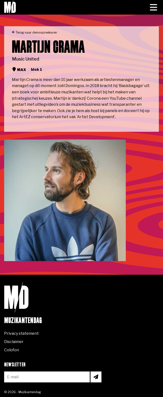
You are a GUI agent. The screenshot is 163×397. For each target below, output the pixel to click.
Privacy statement (21, 333)
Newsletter (15, 364)
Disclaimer (14, 341)
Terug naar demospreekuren (34, 32)
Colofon (11, 350)
